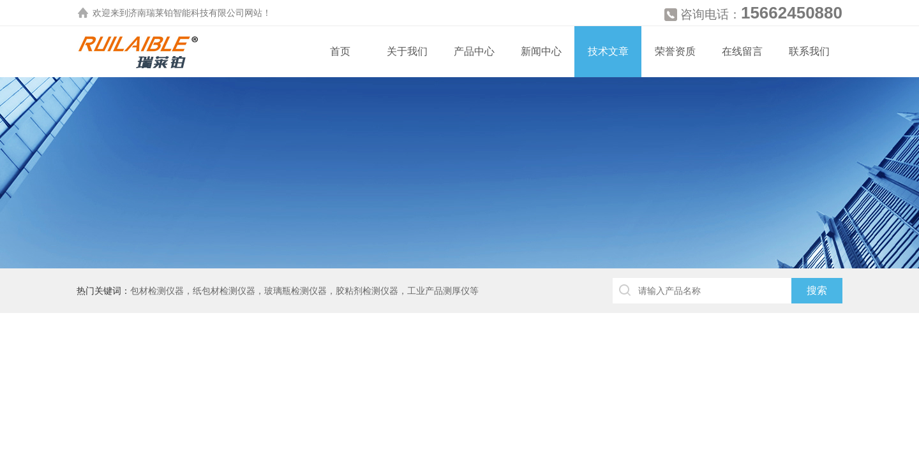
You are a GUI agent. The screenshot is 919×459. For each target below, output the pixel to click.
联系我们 (809, 51)
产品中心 (474, 51)
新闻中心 (541, 51)
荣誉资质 (675, 51)
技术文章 (608, 51)
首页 (340, 51)
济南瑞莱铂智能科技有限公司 (186, 13)
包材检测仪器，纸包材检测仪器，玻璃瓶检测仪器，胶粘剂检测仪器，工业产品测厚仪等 (304, 291)
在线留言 (742, 51)
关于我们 (407, 51)
